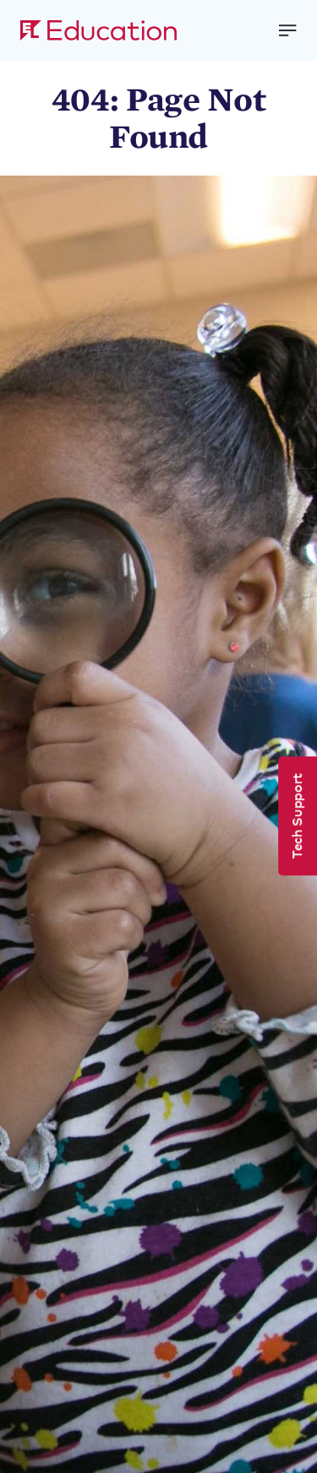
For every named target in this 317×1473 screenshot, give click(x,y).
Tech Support (296, 815)
